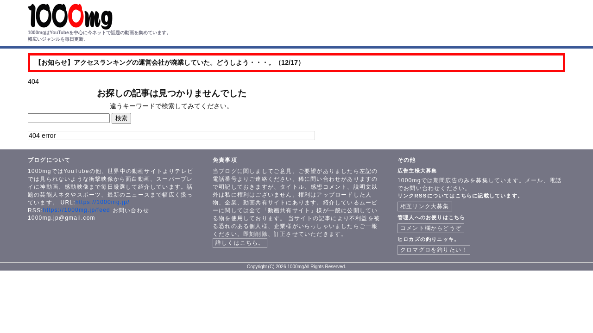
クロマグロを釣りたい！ (433, 250)
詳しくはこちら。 (240, 243)
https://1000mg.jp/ (103, 202)
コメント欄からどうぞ (430, 228)
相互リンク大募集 (424, 206)
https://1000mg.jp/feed (76, 210)
